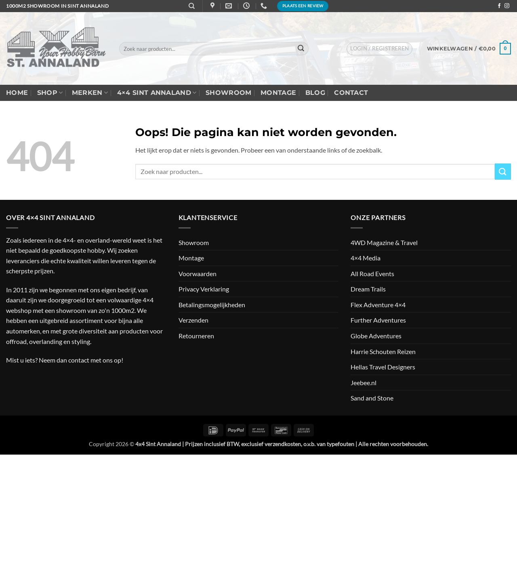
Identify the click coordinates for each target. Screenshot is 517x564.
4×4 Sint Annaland (157, 93)
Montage (278, 92)
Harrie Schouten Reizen (383, 351)
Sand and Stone (372, 398)
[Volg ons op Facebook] (499, 6)
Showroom (229, 92)
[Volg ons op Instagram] (506, 6)
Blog (315, 92)
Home (17, 92)
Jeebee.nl (363, 382)
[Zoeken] (192, 6)
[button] (379, 48)
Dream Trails (368, 289)
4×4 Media (365, 258)
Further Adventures (378, 320)
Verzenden (193, 320)
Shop (50, 93)
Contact (351, 92)
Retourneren (196, 336)
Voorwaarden (197, 273)
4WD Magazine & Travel (384, 242)
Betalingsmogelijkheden (212, 304)
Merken (90, 93)
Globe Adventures (376, 336)
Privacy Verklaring (204, 289)
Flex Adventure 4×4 (378, 304)
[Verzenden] (301, 49)
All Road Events (372, 273)
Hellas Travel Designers (383, 367)
